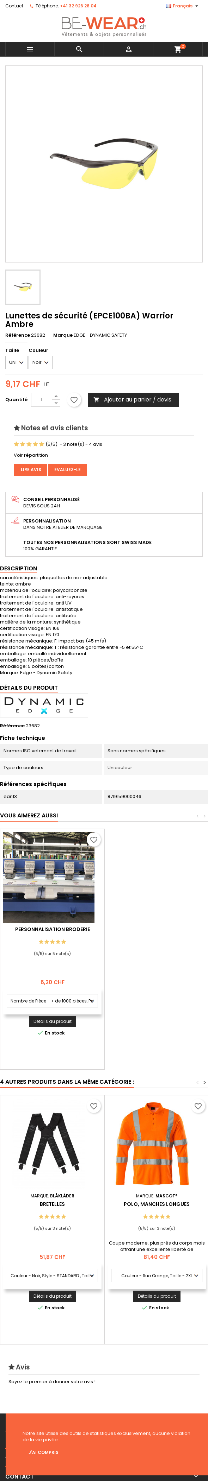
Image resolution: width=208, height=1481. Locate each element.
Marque (63, 335)
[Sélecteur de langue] (183, 6)
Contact (14, 6)
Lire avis (30, 470)
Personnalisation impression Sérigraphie (52, 932)
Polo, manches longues (157, 1204)
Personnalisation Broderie (157, 929)
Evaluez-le (67, 470)
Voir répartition (31, 455)
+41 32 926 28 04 (78, 6)
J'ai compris (44, 1452)
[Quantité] (41, 400)
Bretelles (52, 1204)
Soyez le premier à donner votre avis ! (52, 1381)
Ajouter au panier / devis (132, 399)
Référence (17, 335)
